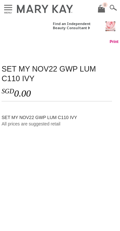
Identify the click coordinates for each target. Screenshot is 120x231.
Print (114, 41)
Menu (8, 8)
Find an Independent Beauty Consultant (72, 25)
